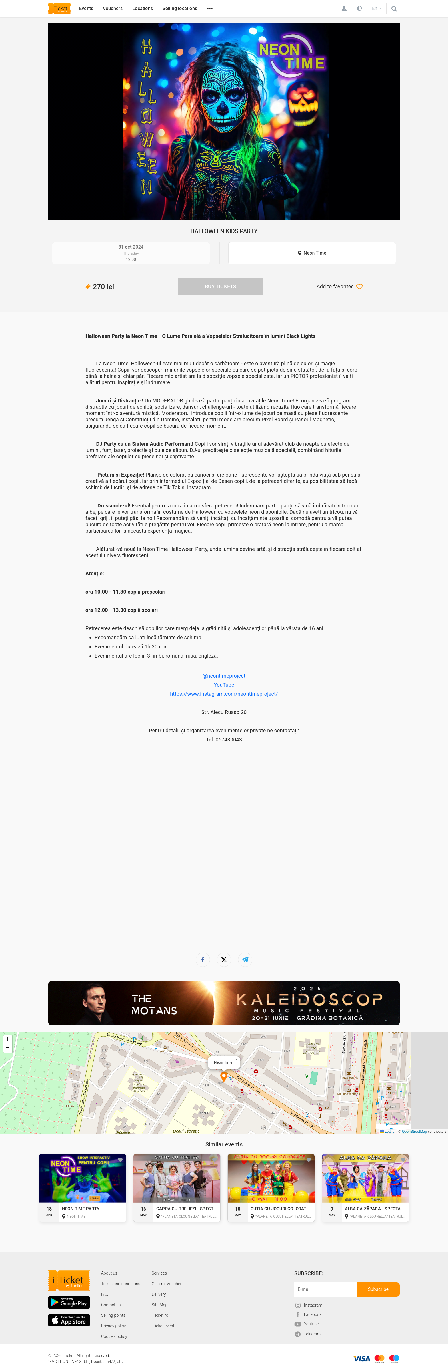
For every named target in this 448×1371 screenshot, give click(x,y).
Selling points (113, 1315)
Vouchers (113, 8)
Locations (142, 8)
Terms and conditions (120, 1283)
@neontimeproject (224, 676)
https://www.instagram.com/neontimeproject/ (224, 694)
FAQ (104, 1294)
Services (159, 1273)
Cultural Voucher (167, 1283)
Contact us (111, 1305)
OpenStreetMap (414, 1132)
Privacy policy (113, 1326)
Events (86, 8)
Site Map (160, 1305)
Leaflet (387, 1132)
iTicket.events (164, 1326)
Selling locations (180, 8)
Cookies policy (114, 1336)
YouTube (224, 685)
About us (109, 1273)
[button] (223, 1078)
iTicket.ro (160, 1315)
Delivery (159, 1294)
